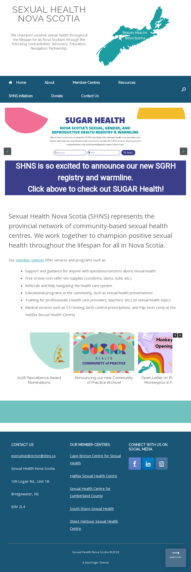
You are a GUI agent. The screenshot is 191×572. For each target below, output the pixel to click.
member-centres (30, 259)
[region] (95, 151)
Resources (127, 83)
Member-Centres (86, 83)
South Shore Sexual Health (92, 508)
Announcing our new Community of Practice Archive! (104, 380)
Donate (57, 96)
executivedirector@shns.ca (33, 455)
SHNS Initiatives (21, 96)
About (49, 83)
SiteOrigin (91, 562)
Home (17, 83)
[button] (183, 89)
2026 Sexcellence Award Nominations (39, 380)
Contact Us (90, 96)
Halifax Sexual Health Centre (93, 475)
